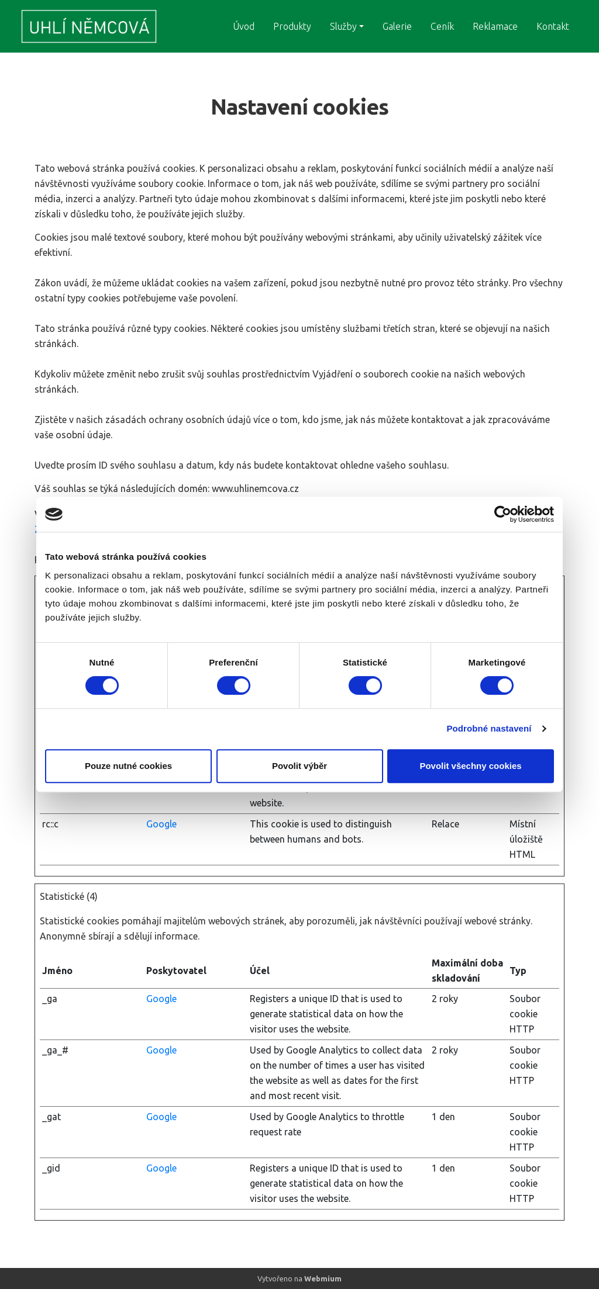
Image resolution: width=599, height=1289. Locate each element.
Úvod (243, 26)
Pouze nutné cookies (128, 766)
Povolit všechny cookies (470, 766)
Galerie (397, 26)
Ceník (442, 26)
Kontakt (552, 26)
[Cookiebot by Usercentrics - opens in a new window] (503, 514)
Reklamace (495, 26)
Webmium (323, 1278)
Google (161, 824)
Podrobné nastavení (488, 728)
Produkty (292, 26)
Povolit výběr (299, 766)
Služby (343, 26)
